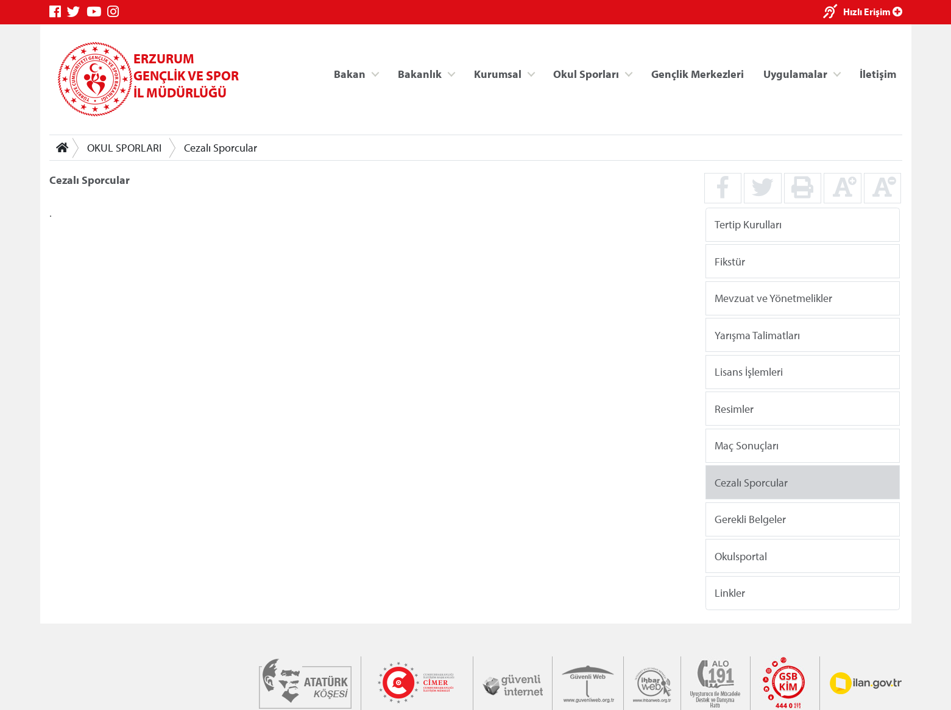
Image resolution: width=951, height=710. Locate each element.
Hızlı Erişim (872, 11)
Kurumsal (497, 73)
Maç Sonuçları (746, 445)
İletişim (878, 73)
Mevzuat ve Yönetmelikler (773, 298)
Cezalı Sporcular (220, 148)
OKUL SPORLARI (124, 148)
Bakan (350, 73)
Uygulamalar (795, 73)
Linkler (729, 593)
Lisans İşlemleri (748, 372)
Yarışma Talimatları (756, 335)
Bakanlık (420, 73)
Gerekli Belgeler (749, 519)
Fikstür (729, 261)
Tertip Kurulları (747, 224)
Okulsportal (740, 556)
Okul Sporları (586, 73)
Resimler (733, 408)
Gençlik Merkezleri (697, 73)
